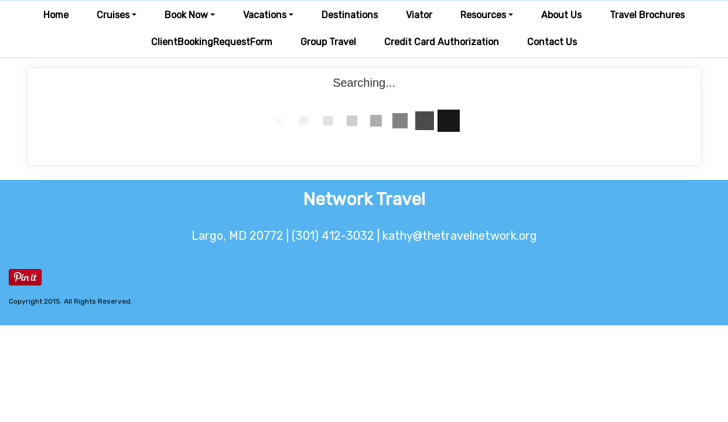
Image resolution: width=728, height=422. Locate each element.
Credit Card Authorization (441, 41)
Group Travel (328, 41)
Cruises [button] (113, 15)
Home (56, 15)
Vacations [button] (264, 15)
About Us (561, 15)
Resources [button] (483, 15)
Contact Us (552, 41)
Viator (419, 15)
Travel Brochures (647, 15)
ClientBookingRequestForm (211, 41)
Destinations (350, 15)
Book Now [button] (186, 15)
